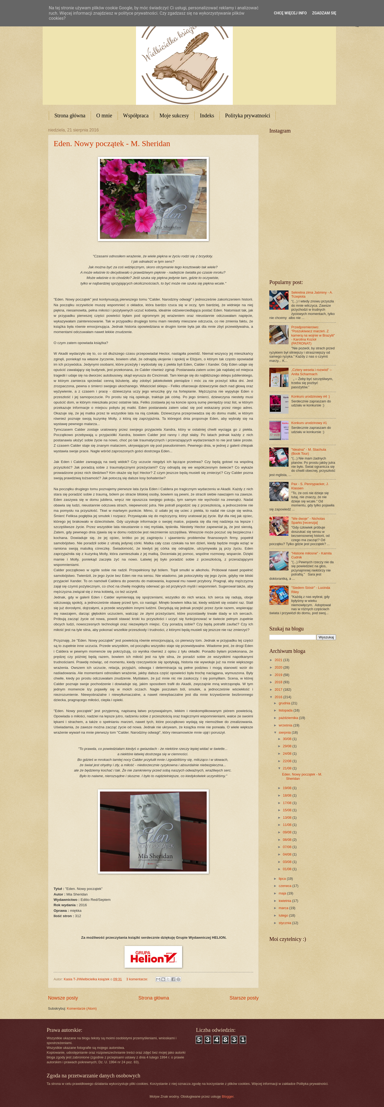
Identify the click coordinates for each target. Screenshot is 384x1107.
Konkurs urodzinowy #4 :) (310, 396)
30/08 (288, 739)
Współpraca (136, 115)
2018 (279, 682)
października (289, 718)
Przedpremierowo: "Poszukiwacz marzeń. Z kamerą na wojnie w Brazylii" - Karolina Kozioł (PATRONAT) (313, 335)
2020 (279, 667)
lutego (284, 915)
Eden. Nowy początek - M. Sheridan (112, 143)
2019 (279, 675)
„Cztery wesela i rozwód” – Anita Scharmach (311, 372)
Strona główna (69, 115)
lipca (283, 879)
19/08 (288, 788)
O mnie (104, 115)
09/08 (288, 832)
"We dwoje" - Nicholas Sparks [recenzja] (308, 521)
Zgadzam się (324, 13)
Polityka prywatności (247, 115)
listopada (286, 710)
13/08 (288, 818)
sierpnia (285, 732)
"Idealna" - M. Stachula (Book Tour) (308, 451)
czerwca (285, 886)
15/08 (288, 810)
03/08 (288, 862)
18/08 (288, 795)
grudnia (285, 703)
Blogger (228, 1096)
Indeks (207, 115)
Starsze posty (244, 998)
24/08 (288, 754)
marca (284, 908)
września (286, 725)
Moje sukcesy (174, 115)
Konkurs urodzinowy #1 (309, 423)
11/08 (288, 825)
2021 (279, 660)
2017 (279, 690)
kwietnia (285, 901)
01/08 (288, 869)
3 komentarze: (137, 979)
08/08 (288, 840)
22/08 (288, 761)
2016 (279, 697)
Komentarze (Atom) (82, 1008)
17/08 (288, 803)
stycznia (285, 923)
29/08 (288, 746)
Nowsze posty (63, 998)
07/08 (288, 847)
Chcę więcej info (290, 13)
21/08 (288, 768)
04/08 (288, 854)
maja (283, 893)
